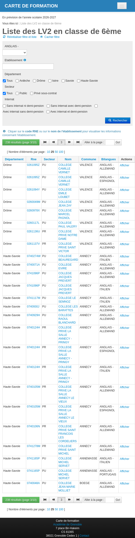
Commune (88, 159)
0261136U (33, 231)
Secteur (9, 86)
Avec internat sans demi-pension (23, 111)
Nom (68, 159)
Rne (34, 159)
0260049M (33, 202)
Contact (84, 535)
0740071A (33, 264)
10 (48, 152)
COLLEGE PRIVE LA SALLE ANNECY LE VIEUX (66, 394)
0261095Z (33, 165)
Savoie (69, 80)
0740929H (33, 315)
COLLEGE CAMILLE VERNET (65, 168)
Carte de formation (31, 5)
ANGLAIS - (11, 46)
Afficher (124, 165)
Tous (9, 80)
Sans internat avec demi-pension (71, 105)
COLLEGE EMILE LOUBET (65, 193)
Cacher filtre (50, 37)
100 (61, 152)
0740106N (33, 426)
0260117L (33, 222)
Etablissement (13, 60)
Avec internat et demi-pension (69, 111)
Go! (118, 142)
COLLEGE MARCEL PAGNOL (65, 214)
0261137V (33, 243)
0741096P (33, 273)
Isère (55, 80)
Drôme (41, 80)
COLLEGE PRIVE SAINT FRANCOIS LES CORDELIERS (67, 434)
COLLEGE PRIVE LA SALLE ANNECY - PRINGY (65, 335)
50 (56, 152)
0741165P (33, 458)
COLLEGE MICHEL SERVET (65, 462)
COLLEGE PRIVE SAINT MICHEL (67, 449)
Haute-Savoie (89, 80)
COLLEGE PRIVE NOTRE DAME (67, 235)
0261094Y (33, 189)
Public (23, 93)
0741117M (33, 298)
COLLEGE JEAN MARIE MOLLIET (66, 486)
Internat (9, 99)
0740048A (33, 483)
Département (13, 74)
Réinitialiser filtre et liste (19, 37)
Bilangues (108, 159)
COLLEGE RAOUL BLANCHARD (67, 319)
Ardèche (24, 80)
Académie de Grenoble (67, 524)
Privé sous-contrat (45, 93)
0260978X (33, 210)
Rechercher (117, 120)
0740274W (33, 256)
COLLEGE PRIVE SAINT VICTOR (67, 247)
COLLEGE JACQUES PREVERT (65, 277)
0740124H (33, 327)
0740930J (33, 306)
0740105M (33, 386)
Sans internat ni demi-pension (25, 105)
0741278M (33, 446)
